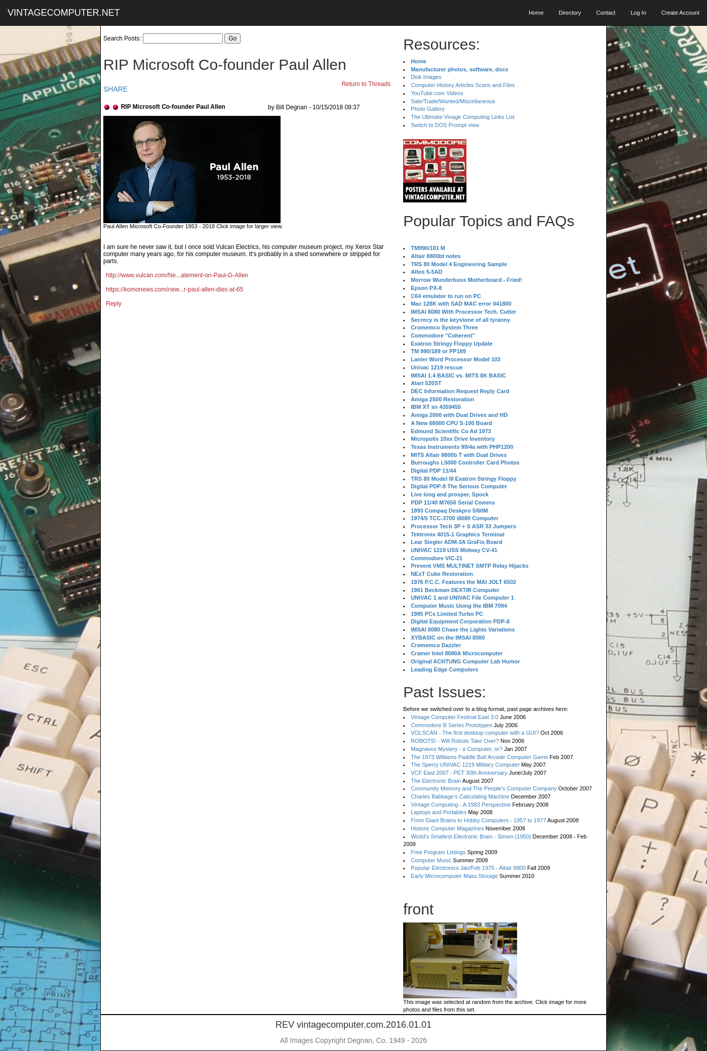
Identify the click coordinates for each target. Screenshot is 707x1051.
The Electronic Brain (436, 781)
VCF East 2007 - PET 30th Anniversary (459, 773)
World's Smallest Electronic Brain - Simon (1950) (471, 836)
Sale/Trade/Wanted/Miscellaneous (453, 101)
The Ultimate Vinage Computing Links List (463, 117)
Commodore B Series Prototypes (451, 725)
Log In (638, 13)
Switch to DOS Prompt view (445, 125)
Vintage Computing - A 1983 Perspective (460, 805)
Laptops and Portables (438, 812)
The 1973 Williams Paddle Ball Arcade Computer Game (479, 757)
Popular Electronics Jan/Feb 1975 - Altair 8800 (468, 868)
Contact (605, 13)
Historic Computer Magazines (447, 828)
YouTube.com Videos (437, 93)
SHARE (115, 89)
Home (536, 13)
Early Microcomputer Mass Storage (454, 876)
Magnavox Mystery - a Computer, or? (456, 749)
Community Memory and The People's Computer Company (484, 788)
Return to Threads (366, 84)
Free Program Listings (438, 852)
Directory (570, 13)
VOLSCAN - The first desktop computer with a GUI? (475, 733)
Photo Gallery (428, 109)
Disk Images (426, 77)
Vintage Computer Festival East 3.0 (454, 717)
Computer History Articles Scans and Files (463, 85)
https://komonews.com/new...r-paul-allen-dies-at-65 (174, 289)
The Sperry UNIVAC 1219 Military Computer (465, 765)
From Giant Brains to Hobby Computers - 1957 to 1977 (478, 820)
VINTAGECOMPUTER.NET (64, 13)
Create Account (680, 13)
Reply (114, 303)
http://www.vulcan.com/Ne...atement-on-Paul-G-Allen (177, 275)
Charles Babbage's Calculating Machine (460, 796)
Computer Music (431, 860)
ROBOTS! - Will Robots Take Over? (455, 741)
